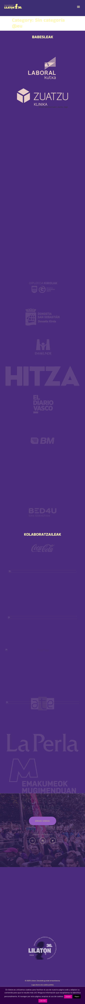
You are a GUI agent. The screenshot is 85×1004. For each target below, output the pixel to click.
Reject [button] (77, 996)
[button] (78, 7)
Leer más (43, 1000)
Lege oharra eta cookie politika (42, 985)
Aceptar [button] (68, 996)
